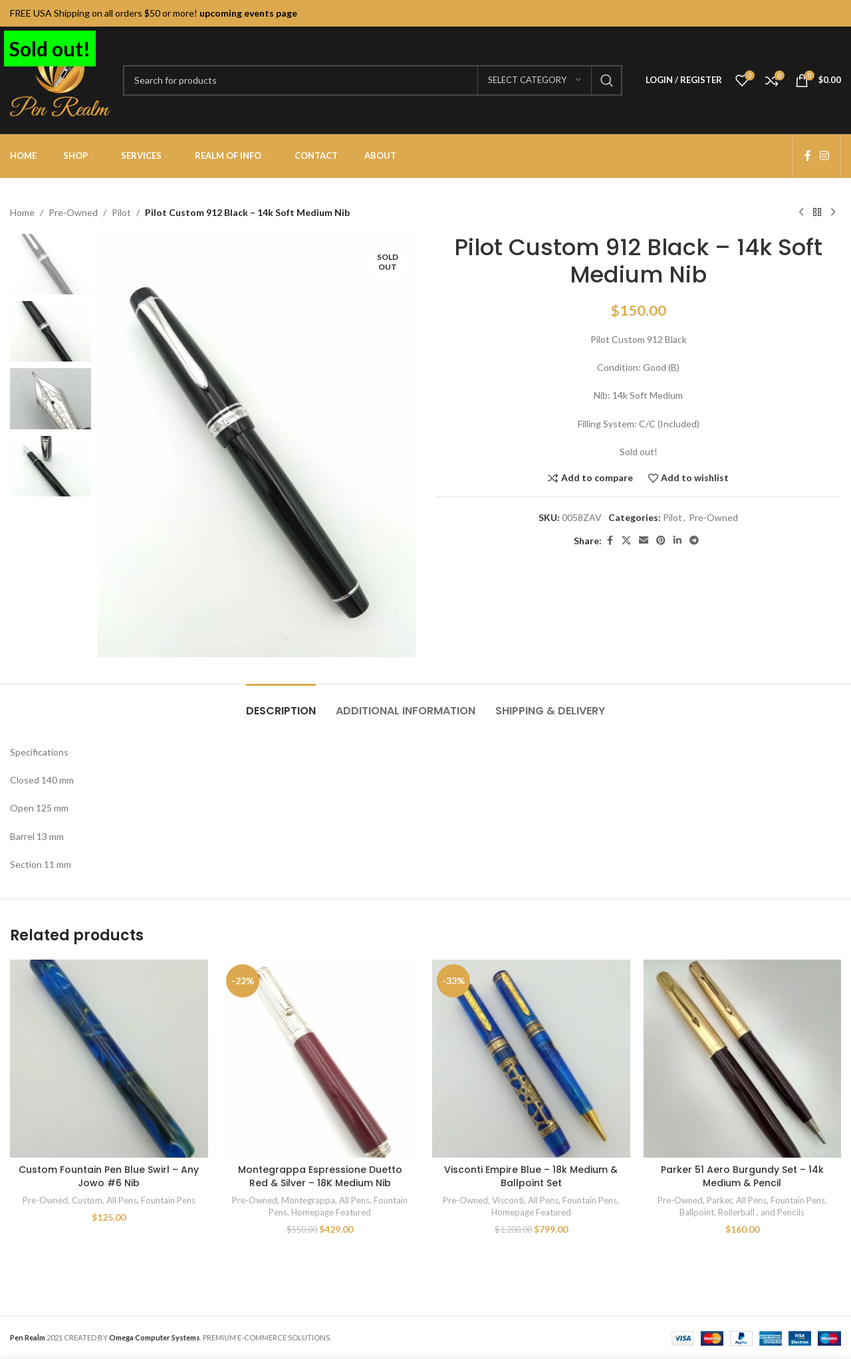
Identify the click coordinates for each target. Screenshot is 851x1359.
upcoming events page (248, 13)
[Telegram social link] (694, 541)
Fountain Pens (168, 1200)
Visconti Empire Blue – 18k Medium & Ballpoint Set (531, 1176)
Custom (87, 1200)
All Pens (121, 1200)
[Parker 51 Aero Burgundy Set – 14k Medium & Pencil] (743, 1059)
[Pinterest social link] (660, 541)
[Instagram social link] (825, 155)
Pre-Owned (73, 212)
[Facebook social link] (808, 155)
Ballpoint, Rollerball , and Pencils (741, 1212)
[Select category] (534, 80)
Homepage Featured (331, 1212)
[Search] (372, 80)
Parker (719, 1200)
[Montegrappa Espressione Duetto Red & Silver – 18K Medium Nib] (320, 1059)
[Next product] (833, 213)
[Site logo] (60, 78)
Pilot (121, 212)
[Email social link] (643, 541)
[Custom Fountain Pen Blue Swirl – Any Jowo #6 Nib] (109, 1059)
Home (22, 212)
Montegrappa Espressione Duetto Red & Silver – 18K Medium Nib (320, 1176)
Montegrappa (308, 1200)
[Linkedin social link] (677, 541)
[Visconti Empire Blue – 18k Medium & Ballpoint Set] (531, 1059)
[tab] (281, 704)
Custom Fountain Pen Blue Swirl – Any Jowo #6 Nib (109, 1176)
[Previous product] (801, 213)
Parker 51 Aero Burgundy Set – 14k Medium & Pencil (742, 1176)
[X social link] (626, 541)
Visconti (508, 1200)
